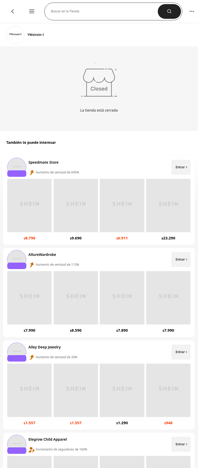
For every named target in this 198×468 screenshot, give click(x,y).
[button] (104, 11)
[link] (15, 35)
